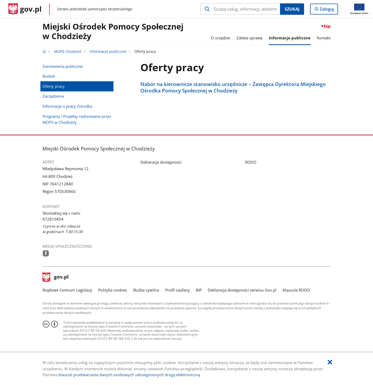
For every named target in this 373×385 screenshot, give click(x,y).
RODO (250, 162)
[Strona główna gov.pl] (25, 9)
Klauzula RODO (296, 290)
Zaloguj (328, 10)
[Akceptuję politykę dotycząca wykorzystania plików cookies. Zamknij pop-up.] (330, 362)
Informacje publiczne (108, 51)
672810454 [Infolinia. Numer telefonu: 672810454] (52, 219)
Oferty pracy (53, 86)
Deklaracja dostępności (161, 162)
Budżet (48, 76)
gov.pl (55, 277)
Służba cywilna (146, 290)
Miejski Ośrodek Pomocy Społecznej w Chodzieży (112, 31)
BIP (199, 290)
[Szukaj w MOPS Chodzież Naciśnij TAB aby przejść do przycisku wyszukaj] (240, 9)
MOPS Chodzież (67, 51)
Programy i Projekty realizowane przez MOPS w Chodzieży (76, 119)
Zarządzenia (53, 96)
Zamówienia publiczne (62, 66)
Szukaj (292, 9)
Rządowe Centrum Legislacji (67, 290)
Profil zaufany (177, 290)
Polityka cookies (112, 290)
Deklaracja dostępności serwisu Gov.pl (242, 290)
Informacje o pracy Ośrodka (67, 106)
